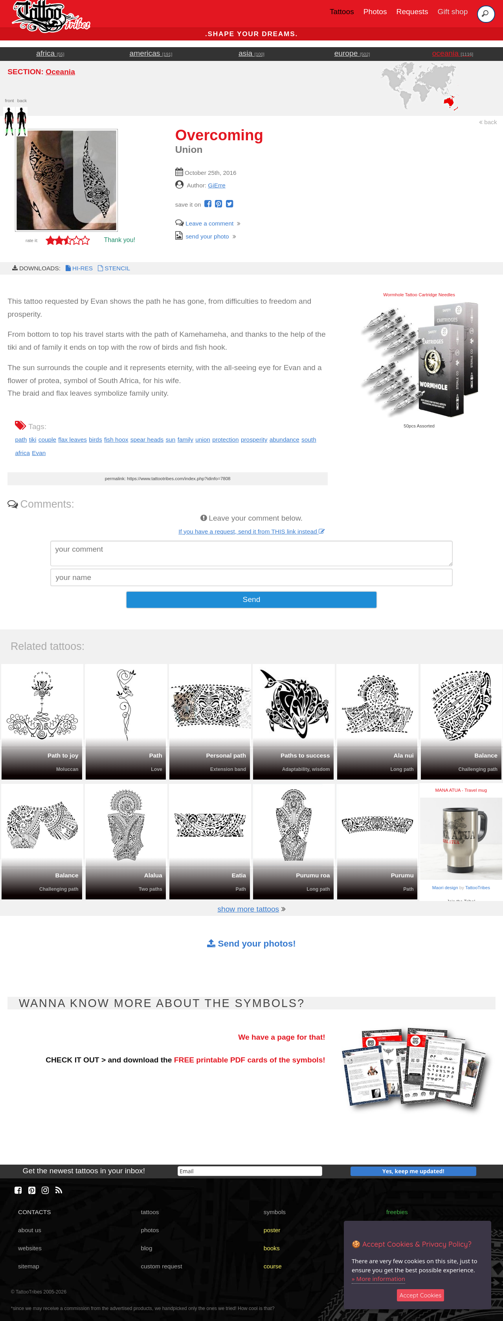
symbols (275, 1212)
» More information (378, 1278)
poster (272, 1230)
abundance (284, 439)
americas (151, 53)
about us (29, 1230)
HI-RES (78, 268)
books (272, 1248)
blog (146, 1248)
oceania (453, 53)
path (21, 439)
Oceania (60, 72)
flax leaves (72, 439)
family (185, 439)
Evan (39, 453)
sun (171, 439)
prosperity (254, 439)
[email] (250, 1171)
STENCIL (113, 268)
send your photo (202, 236)
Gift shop (453, 11)
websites (30, 1248)
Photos (375, 11)
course (273, 1266)
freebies (397, 1212)
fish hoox (116, 439)
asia (251, 53)
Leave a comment (204, 223)
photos (150, 1230)
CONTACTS (34, 1212)
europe (352, 53)
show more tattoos (248, 909)
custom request (161, 1266)
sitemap (28, 1266)
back (488, 122)
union (202, 439)
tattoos (150, 1212)
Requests (412, 11)
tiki (33, 439)
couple (47, 439)
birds (95, 439)
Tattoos (342, 11)
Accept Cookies (421, 1295)
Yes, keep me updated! (413, 1171)
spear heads (147, 439)
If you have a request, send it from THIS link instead (251, 531)
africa (50, 53)
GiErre (216, 185)
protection (225, 439)
